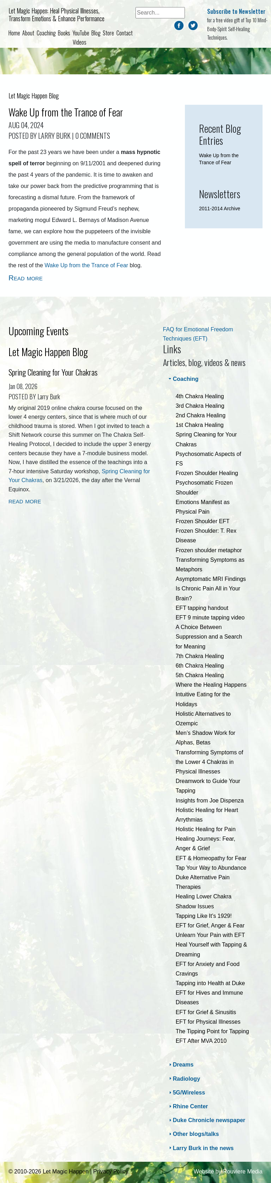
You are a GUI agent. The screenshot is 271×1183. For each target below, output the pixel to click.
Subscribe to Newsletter (236, 11)
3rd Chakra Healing (200, 406)
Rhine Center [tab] (187, 1106)
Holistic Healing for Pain (206, 829)
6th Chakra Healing (200, 666)
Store (108, 33)
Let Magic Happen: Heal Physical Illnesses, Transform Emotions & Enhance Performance (56, 14)
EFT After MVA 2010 (201, 1041)
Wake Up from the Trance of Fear (65, 112)
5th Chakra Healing (200, 675)
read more (24, 501)
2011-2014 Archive (219, 208)
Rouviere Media (243, 1171)
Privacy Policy (110, 1171)
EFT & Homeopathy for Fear (211, 858)
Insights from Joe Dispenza (210, 801)
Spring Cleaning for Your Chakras (52, 372)
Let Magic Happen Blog (48, 351)
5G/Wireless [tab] (186, 1093)
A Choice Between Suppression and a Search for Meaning (209, 636)
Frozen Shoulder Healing (207, 473)
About (28, 33)
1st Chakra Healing (200, 425)
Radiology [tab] (183, 1078)
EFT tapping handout (202, 608)
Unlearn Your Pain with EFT (210, 935)
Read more (25, 278)
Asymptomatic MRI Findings (211, 579)
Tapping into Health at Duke (210, 983)
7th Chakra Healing (200, 656)
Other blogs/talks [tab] (193, 1134)
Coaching (46, 33)
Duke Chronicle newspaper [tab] (206, 1120)
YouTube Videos (81, 37)
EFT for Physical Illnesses (208, 1022)
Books (64, 33)
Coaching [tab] (183, 379)
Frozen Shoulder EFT (203, 521)
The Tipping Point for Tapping (212, 1031)
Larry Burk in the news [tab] (200, 1148)
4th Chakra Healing (200, 396)
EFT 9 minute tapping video (210, 618)
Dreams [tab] (180, 1065)
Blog (96, 33)
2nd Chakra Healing (200, 415)
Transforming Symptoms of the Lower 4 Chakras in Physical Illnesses (209, 762)
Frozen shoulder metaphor (209, 550)
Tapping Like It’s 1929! (204, 916)
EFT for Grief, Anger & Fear (210, 925)
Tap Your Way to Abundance (211, 868)
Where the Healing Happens (211, 685)
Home (14, 33)
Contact (124, 33)
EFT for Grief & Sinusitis (206, 1012)
